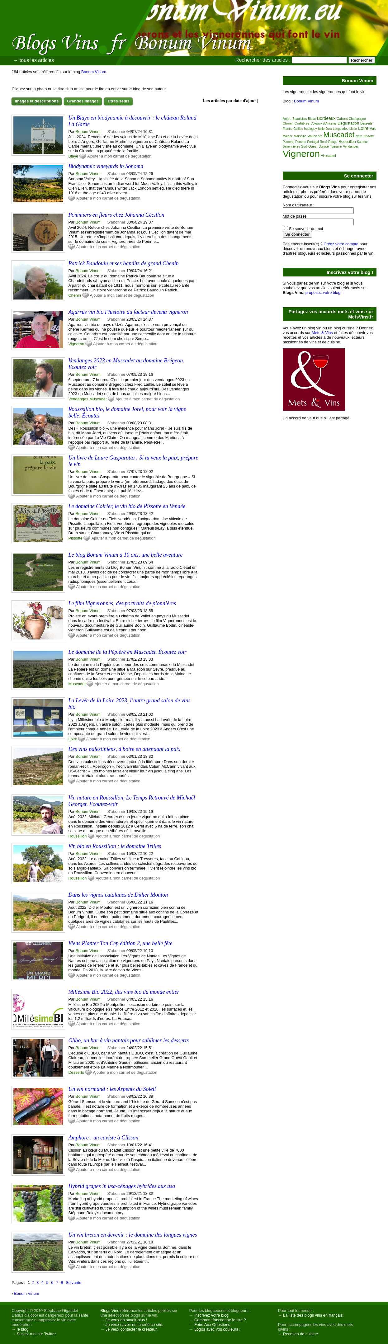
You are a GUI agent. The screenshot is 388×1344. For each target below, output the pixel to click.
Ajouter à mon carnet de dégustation (119, 156)
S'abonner (116, 131)
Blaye (73, 156)
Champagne (357, 118)
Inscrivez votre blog (211, 1315)
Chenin (74, 295)
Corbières (302, 123)
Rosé (323, 142)
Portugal (313, 142)
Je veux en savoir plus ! (126, 1320)
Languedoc (340, 128)
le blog (23, 1329)
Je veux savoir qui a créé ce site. (134, 1324)
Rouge (332, 142)
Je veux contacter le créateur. (132, 1329)
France (287, 128)
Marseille (300, 136)
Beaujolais (299, 118)
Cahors (342, 118)
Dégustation (348, 123)
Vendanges (78, 399)
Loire (72, 739)
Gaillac (298, 128)
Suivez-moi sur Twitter (36, 1334)
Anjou (287, 118)
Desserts (76, 1072)
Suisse (324, 146)
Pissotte (75, 538)
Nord (359, 136)
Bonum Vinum (93, 71)
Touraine (336, 146)
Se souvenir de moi (306, 228)
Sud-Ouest (309, 146)
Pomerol (288, 142)
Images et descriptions (37, 101)
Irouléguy (310, 128)
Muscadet (97, 399)
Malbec (288, 136)
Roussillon (77, 836)
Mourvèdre (314, 136)
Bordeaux (326, 118)
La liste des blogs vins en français (313, 1315)
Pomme (300, 142)
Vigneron (76, 344)
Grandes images (82, 101)
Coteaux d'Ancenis (323, 123)
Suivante (73, 1282)
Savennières (291, 146)
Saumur (362, 142)
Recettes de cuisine (300, 1334)
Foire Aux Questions (212, 1324)
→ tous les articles (33, 60)
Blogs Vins (110, 1310)
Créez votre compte (341, 244)
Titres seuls (118, 101)
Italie (321, 128)
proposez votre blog (322, 292)
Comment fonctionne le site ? (220, 1320)
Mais (373, 128)
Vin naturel (328, 156)
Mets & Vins (322, 332)
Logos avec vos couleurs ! (217, 1329)
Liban (353, 128)
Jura (329, 128)
